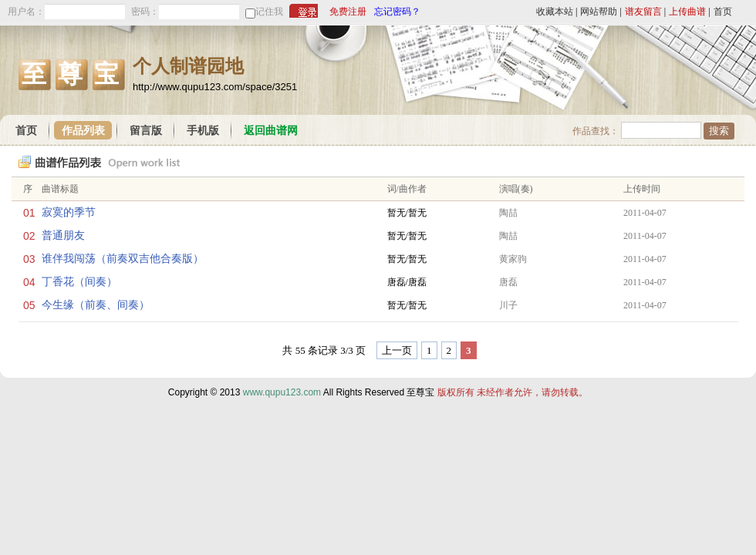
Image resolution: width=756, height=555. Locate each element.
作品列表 (83, 130)
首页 (723, 11)
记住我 (269, 11)
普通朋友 (63, 235)
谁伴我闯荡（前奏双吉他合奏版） (123, 258)
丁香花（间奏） (79, 282)
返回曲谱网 (271, 130)
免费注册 (347, 11)
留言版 (146, 130)
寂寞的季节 (69, 212)
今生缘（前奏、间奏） (96, 305)
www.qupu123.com (282, 392)
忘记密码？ (397, 11)
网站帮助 (598, 11)
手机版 (203, 130)
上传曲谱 (687, 11)
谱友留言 (643, 11)
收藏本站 (554, 11)
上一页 (397, 350)
